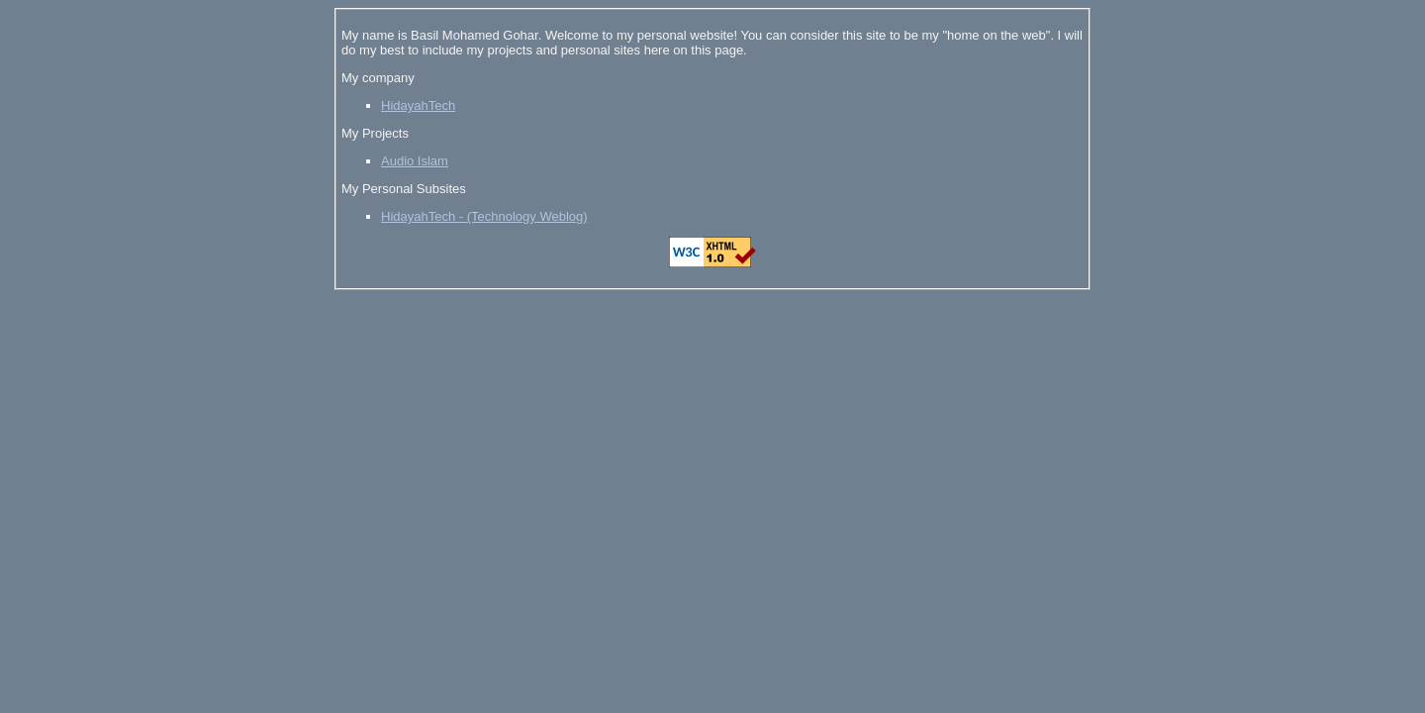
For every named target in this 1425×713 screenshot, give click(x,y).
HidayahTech (418, 105)
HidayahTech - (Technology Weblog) (484, 216)
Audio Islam (414, 160)
